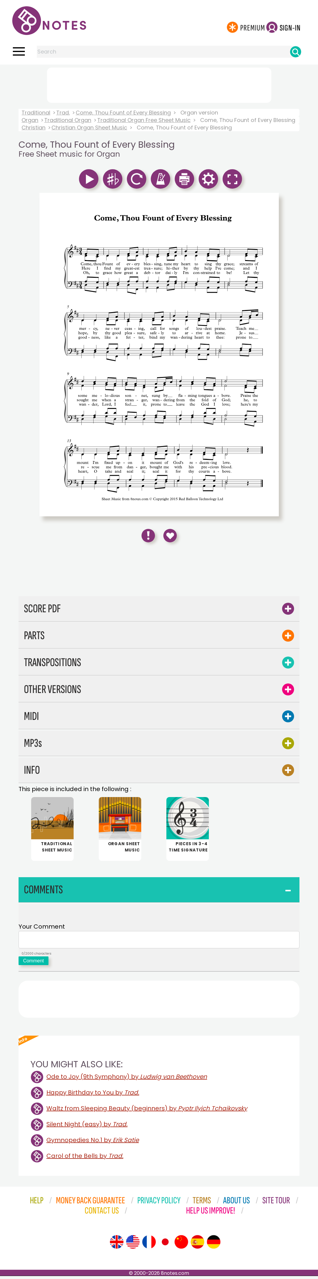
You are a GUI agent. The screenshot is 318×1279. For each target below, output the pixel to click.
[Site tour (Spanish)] (197, 1244)
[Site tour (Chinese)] (181, 1244)
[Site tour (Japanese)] (165, 1244)
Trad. (63, 112)
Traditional (36, 112)
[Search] (295, 51)
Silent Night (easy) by (86, 1127)
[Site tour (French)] (148, 1244)
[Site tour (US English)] (132, 1244)
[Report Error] (148, 535)
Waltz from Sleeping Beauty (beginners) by (146, 1111)
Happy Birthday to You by (92, 1095)
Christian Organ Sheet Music (89, 127)
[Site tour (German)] (213, 1244)
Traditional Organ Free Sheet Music (144, 120)
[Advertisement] (159, 84)
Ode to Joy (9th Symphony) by (126, 1079)
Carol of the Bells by (84, 1159)
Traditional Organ (67, 120)
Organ (30, 120)
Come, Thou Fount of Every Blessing (123, 112)
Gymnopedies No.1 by (92, 1143)
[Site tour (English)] (116, 1244)
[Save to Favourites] (170, 535)
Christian (33, 127)
